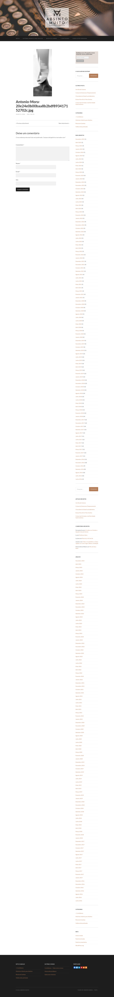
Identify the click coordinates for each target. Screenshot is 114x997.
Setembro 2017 (80, 429)
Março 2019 (79, 370)
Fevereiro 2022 (80, 254)
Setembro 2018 (80, 390)
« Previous (22, 123)
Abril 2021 (78, 287)
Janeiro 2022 (79, 258)
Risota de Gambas (51, 38)
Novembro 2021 (80, 264)
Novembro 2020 (80, 304)
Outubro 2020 (79, 307)
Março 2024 (79, 172)
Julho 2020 (79, 317)
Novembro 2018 (80, 383)
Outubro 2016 (79, 466)
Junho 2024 (79, 162)
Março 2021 (79, 291)
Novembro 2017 (80, 423)
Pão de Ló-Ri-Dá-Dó (87, 538)
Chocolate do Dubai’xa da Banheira (85, 96)
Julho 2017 (79, 436)
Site (17, 180)
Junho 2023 (79, 202)
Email (18, 171)
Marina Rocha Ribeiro (50, 971)
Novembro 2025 (80, 139)
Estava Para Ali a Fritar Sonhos (84, 99)
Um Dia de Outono (81, 89)
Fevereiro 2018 (80, 413)
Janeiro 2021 (79, 297)
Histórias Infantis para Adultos (33, 38)
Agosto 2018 (79, 393)
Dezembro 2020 (80, 301)
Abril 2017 (78, 446)
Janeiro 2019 (79, 377)
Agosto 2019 (79, 353)
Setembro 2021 (80, 271)
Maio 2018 (78, 403)
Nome (18, 163)
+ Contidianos (64, 38)
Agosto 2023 (79, 195)
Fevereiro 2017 (80, 452)
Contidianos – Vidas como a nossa (54, 968)
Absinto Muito (24, 990)
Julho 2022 (79, 238)
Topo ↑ (96, 990)
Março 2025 (79, 145)
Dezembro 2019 (80, 340)
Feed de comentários (81, 942)
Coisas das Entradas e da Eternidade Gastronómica (85, 103)
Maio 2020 (78, 324)
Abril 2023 (78, 208)
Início (18, 38)
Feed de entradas (80, 939)
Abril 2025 (78, 142)
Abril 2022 (78, 248)
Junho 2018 (79, 400)
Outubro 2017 (79, 426)
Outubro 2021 (79, 268)
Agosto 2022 (79, 235)
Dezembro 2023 (80, 182)
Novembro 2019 (80, 344)
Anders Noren (88, 990)
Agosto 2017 (79, 433)
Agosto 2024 (79, 155)
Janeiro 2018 (79, 416)
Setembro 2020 (80, 311)
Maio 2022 (78, 245)
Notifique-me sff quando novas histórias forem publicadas (85, 53)
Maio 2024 (78, 165)
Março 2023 (79, 212)
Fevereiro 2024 (80, 175)
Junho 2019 (79, 360)
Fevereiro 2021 (80, 294)
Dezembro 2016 (80, 459)
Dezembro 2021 (80, 261)
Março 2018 (79, 410)
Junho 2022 (79, 241)
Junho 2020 (79, 320)
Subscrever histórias (50, 974)
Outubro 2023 (79, 188)
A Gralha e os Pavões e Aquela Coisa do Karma (86, 531)
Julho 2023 (79, 198)
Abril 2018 (78, 406)
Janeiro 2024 (79, 178)
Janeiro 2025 (79, 149)
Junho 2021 (79, 281)
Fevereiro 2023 (80, 215)
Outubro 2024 (79, 152)
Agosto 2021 (79, 274)
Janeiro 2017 (79, 456)
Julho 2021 (79, 278)
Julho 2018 (79, 396)
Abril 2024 (78, 169)
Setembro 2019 (80, 350)
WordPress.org (80, 945)
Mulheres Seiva (83, 535)
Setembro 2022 (80, 231)
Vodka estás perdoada (80, 38)
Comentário (20, 145)
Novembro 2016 (80, 462)
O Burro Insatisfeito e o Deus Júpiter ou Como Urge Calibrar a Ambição (87, 542)
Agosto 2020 (79, 314)
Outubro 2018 (79, 386)
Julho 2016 (79, 476)
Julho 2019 (79, 357)
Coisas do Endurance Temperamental (86, 93)
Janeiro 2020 (79, 337)
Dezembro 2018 (80, 380)
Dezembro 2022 (80, 221)
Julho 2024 (79, 159)
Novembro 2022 (80, 225)
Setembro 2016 (80, 469)
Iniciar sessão (79, 935)
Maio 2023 (78, 205)
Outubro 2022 (79, 228)
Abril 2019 (78, 367)
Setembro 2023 (80, 192)
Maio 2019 (78, 363)
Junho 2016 (79, 479)
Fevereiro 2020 (80, 334)
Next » (64, 123)
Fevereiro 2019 (80, 373)
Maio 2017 (78, 443)
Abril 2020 (78, 327)
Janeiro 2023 (79, 218)
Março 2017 (79, 449)
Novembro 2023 (80, 185)
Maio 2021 (78, 284)
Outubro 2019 (79, 347)
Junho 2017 (79, 439)
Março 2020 (79, 330)
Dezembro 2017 (80, 419)
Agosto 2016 (79, 472)
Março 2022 (79, 251)
